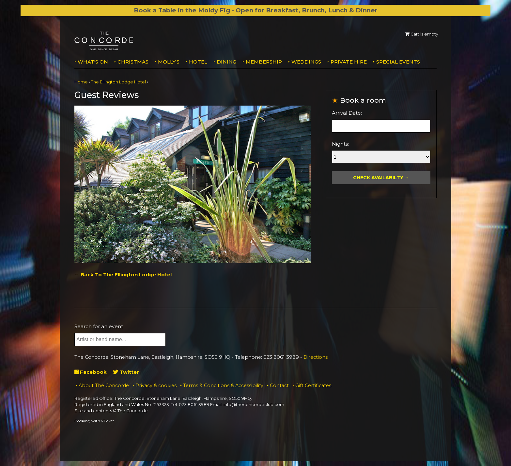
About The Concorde (104, 385)
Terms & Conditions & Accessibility (223, 385)
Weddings (306, 62)
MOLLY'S (168, 62)
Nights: (340, 144)
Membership (264, 62)
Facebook (90, 372)
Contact (279, 385)
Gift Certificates (313, 385)
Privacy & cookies (156, 385)
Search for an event (98, 326)
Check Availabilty (378, 178)
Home (81, 82)
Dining (226, 62)
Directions (315, 357)
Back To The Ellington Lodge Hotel (126, 274)
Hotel (198, 62)
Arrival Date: (347, 113)
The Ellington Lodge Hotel (118, 82)
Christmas (132, 62)
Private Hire (349, 62)
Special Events (398, 62)
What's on (93, 62)
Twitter (126, 372)
